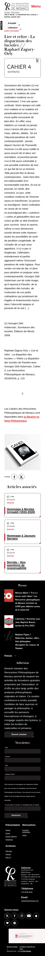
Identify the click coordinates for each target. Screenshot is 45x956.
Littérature (12, 28)
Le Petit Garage (26, 951)
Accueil (7, 12)
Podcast (8, 854)
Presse (8, 655)
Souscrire (16, 815)
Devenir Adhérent (11, 836)
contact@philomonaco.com (30, 901)
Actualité (12, 23)
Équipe (8, 833)
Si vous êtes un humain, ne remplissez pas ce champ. (22, 805)
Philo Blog (15, 12)
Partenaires (9, 840)
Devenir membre (19, 734)
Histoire (8, 830)
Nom (6, 747)
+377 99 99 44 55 (26, 892)
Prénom (7, 756)
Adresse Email (10, 774)
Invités (24, 835)
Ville (6, 765)
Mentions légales (12, 947)
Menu (36, 6)
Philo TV (8, 857)
